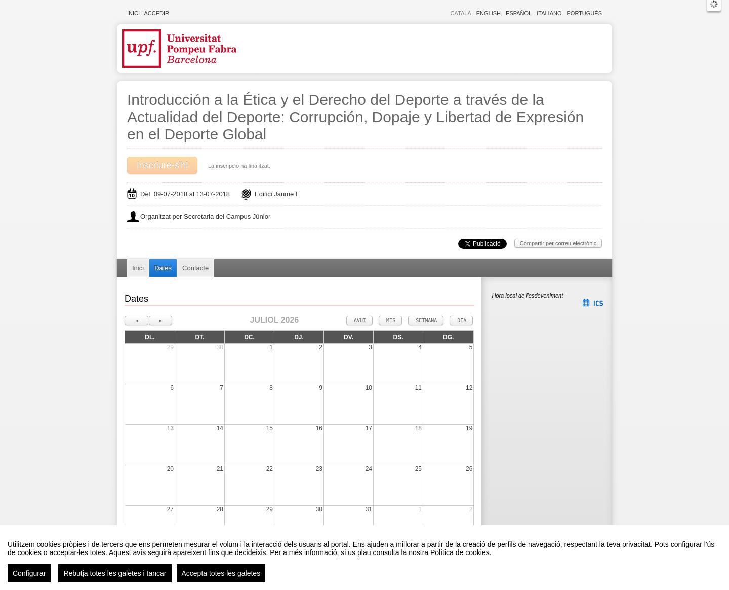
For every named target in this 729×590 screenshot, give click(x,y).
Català (461, 13)
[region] (364, 557)
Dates (163, 268)
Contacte (195, 268)
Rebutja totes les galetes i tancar (114, 573)
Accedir (156, 13)
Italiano (549, 13)
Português (584, 13)
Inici (133, 13)
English (488, 13)
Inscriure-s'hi (162, 165)
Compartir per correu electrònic (558, 243)
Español (519, 13)
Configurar (29, 573)
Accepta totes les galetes (221, 573)
